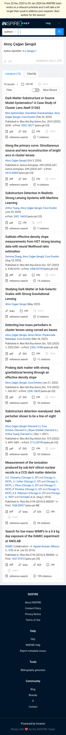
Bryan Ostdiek (36, 430)
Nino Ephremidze (14, 113)
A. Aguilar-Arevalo (40, 546)
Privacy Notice (33, 614)
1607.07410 (18, 558)
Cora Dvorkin (28, 117)
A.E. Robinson (20, 493)
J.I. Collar (18, 481)
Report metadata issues (33, 650)
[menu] (50, 23)
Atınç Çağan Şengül (16, 160)
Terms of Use (33, 620)
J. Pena (17, 485)
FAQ (33, 639)
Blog (33, 689)
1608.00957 (18, 505)
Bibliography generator (33, 670)
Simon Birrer (34, 335)
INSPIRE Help (33, 645)
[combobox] (36, 31)
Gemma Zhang (13, 256)
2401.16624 (20, 216)
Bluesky (33, 695)
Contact (33, 706)
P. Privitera (18, 489)
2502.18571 (27, 125)
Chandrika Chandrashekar (39, 113)
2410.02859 (11, 172)
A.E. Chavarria (13, 477)
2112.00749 (36, 442)
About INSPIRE (33, 602)
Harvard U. (34, 426)
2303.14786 (36, 347)
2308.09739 (36, 268)
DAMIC (9, 546)
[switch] (36, 90)
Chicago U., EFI (30, 477)
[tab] (13, 74)
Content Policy (33, 608)
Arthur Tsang (12, 208)
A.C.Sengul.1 (30, 51)
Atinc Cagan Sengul (16, 304)
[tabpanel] (33, 329)
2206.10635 (33, 391)
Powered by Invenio (33, 723)
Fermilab (24, 497)
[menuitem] (48, 23)
